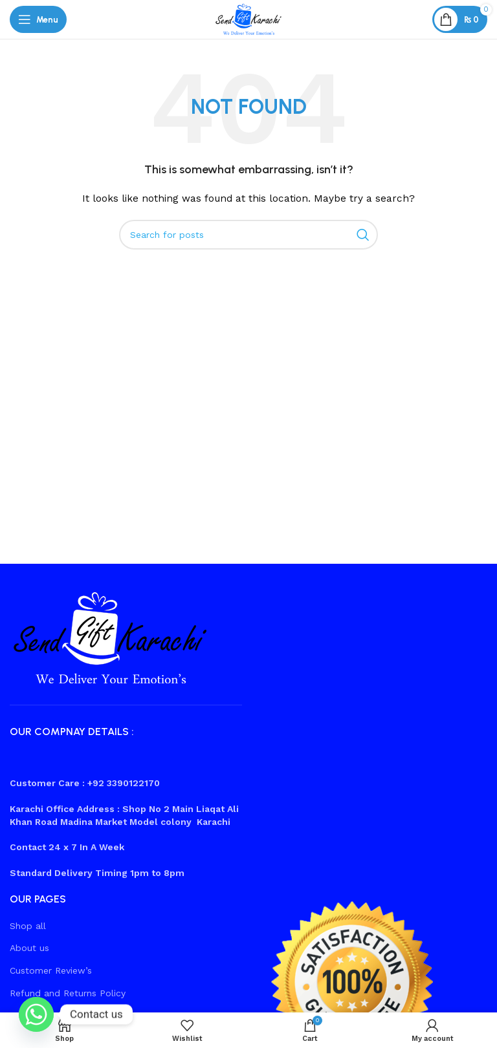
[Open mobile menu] (38, 19)
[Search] (248, 235)
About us (29, 948)
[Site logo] (248, 19)
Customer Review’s (51, 970)
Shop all (28, 926)
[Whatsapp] (36, 1014)
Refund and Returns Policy (68, 993)
